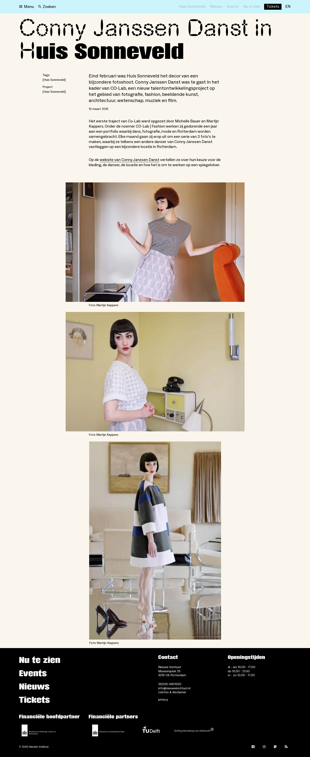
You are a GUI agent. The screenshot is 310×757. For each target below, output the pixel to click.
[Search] (47, 6)
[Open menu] (26, 6)
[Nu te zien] (252, 7)
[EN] (288, 7)
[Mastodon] (275, 746)
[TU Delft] (151, 730)
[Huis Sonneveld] (192, 7)
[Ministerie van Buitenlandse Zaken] (108, 730)
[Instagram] (264, 746)
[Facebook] (253, 746)
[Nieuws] (216, 7)
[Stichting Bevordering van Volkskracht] (194, 730)
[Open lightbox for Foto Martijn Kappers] (155, 242)
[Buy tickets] (273, 7)
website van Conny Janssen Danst (129, 159)
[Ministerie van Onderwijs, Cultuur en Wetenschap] (39, 730)
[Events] (233, 7)
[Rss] (286, 746)
